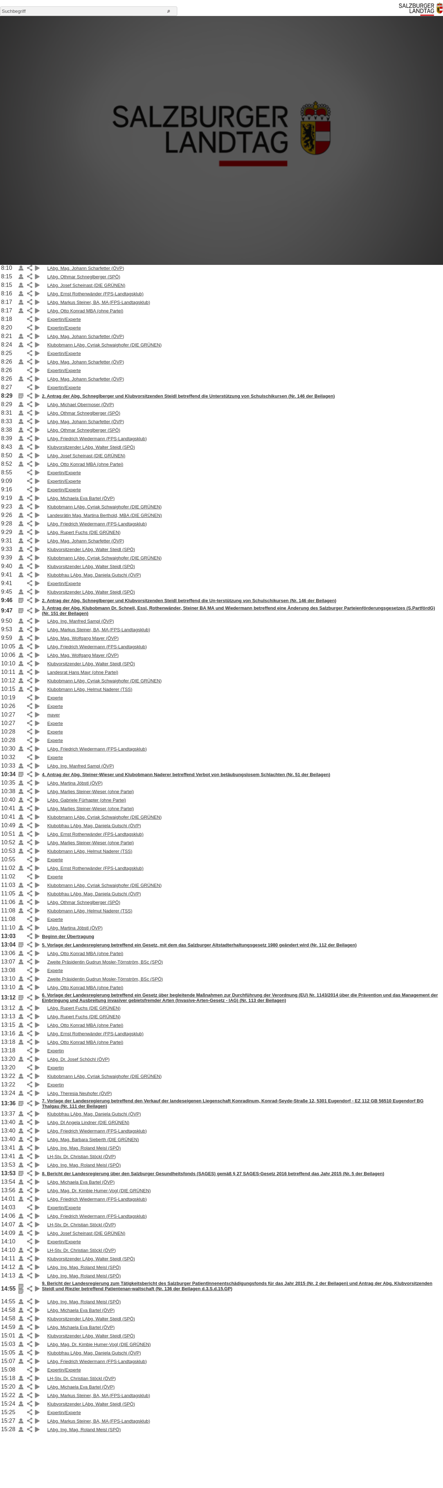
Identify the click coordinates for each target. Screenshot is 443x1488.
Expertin (55, 1050)
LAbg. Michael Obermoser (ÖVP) (80, 404)
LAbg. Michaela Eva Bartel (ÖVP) (81, 498)
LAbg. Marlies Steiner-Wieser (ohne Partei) (90, 791)
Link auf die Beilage (21, 268)
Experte (55, 698)
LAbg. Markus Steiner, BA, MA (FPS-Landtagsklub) (98, 302)
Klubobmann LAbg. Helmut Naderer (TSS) (90, 689)
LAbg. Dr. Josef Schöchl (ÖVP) (78, 1059)
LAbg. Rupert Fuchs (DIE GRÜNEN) (83, 532)
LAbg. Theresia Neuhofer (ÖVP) (79, 1093)
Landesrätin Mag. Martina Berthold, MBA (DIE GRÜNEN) (104, 515)
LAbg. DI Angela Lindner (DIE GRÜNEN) (88, 1122)
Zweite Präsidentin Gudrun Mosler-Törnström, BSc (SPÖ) (105, 962)
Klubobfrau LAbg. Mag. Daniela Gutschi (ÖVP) (94, 575)
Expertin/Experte (64, 319)
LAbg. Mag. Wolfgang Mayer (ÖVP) (83, 638)
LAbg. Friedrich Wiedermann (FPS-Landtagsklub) (97, 438)
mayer (53, 715)
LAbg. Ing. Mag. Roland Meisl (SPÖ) (84, 1148)
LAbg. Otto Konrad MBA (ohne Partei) (85, 311)
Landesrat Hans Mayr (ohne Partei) (82, 672)
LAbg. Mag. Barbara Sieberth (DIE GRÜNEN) (93, 1139)
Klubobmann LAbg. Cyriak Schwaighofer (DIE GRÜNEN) (104, 345)
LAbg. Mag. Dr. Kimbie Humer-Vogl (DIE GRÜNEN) (99, 1190)
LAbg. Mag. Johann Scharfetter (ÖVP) (85, 268)
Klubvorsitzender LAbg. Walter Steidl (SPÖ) (91, 447)
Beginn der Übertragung (68, 936)
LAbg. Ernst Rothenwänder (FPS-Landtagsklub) (95, 293)
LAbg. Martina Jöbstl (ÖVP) (75, 783)
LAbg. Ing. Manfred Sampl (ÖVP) (80, 621)
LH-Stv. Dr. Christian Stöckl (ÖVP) (81, 1156)
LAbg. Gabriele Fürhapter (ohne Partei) (86, 800)
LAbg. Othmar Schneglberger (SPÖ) (83, 276)
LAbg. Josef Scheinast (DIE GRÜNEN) (86, 285)
